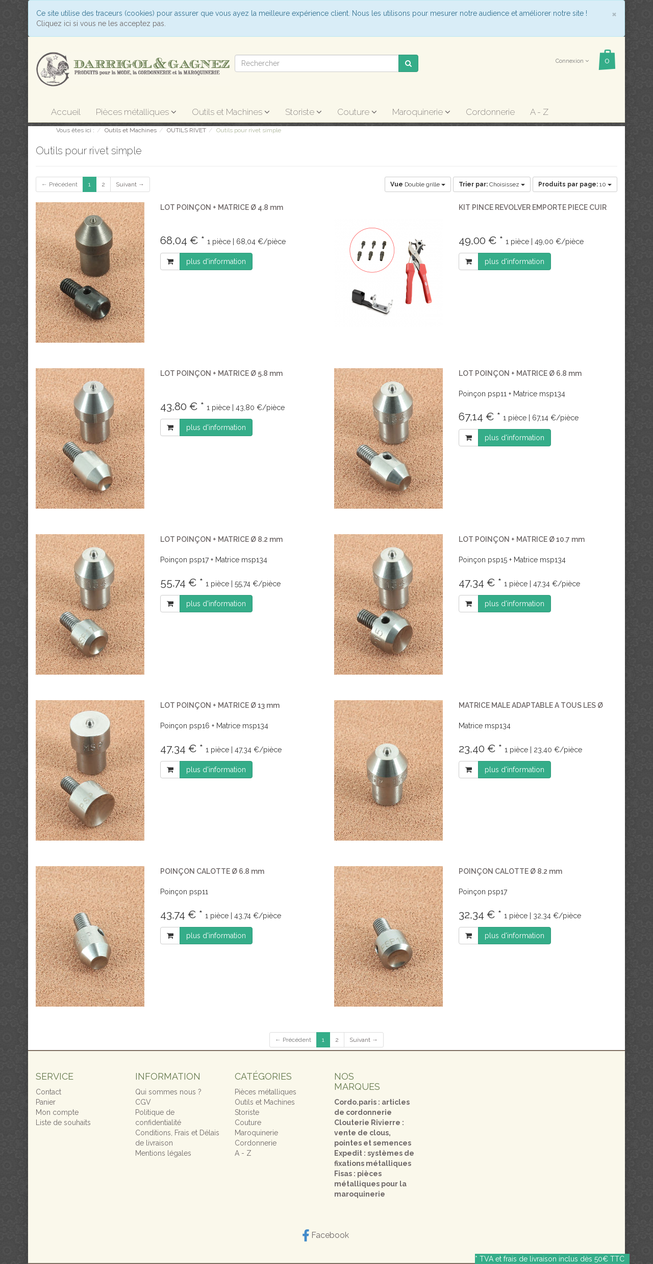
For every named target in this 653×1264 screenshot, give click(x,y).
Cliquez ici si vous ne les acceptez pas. (101, 23)
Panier (46, 1102)
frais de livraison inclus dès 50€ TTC (564, 1259)
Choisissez (492, 184)
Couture (357, 112)
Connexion (572, 61)
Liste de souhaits (63, 1122)
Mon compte (57, 1112)
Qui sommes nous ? (168, 1092)
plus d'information (216, 261)
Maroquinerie (421, 112)
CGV (143, 1102)
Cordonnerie (490, 112)
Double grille (417, 184)
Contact (48, 1092)
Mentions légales (163, 1153)
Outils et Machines (231, 112)
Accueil (66, 112)
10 (575, 184)
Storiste (303, 112)
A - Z (539, 112)
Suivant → (130, 184)
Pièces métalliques (136, 112)
